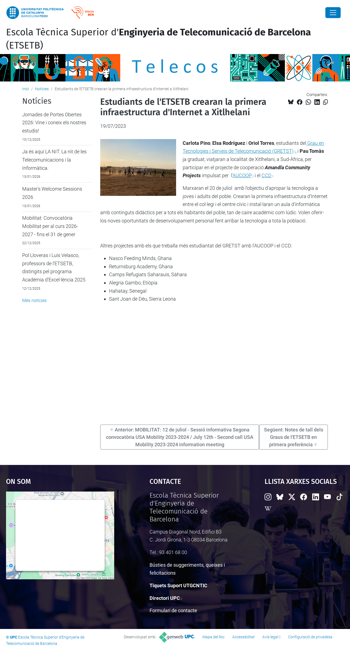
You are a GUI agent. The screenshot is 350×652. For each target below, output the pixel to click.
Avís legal (270, 637)
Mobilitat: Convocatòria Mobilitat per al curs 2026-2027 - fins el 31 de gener (50, 226)
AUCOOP (242, 175)
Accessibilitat (243, 637)
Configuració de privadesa (310, 637)
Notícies (42, 89)
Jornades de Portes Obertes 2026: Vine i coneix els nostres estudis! (54, 123)
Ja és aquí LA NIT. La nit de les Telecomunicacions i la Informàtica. (54, 160)
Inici (25, 89)
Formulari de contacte (173, 610)
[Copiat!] (325, 102)
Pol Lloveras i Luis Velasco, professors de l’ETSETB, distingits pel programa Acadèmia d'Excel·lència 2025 (53, 267)
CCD (266, 175)
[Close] (333, 12)
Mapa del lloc (213, 637)
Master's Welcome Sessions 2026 (52, 193)
